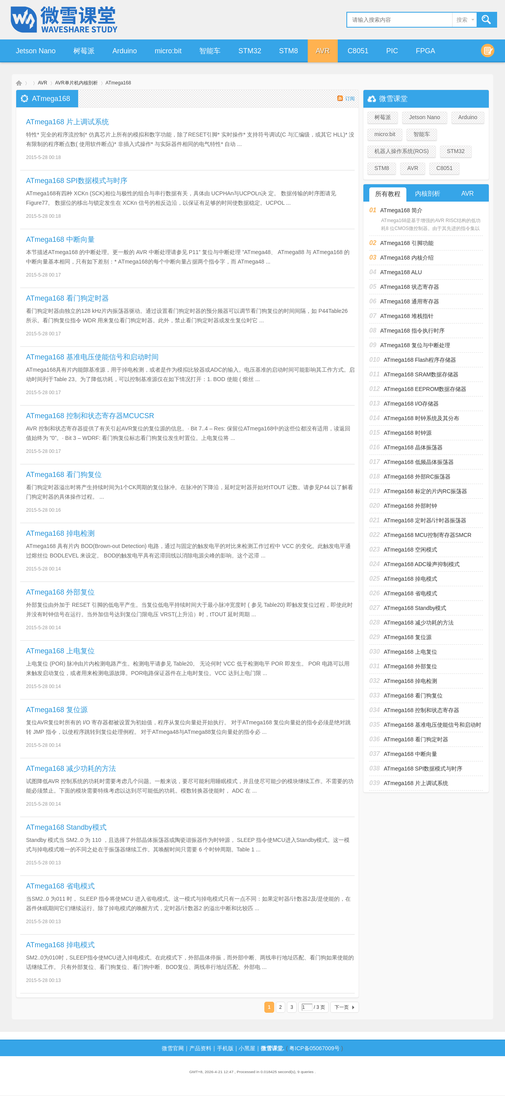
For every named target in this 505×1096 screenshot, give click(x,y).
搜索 (462, 20)
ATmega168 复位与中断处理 (415, 345)
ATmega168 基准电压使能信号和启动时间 (92, 357)
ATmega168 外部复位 (60, 592)
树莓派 (84, 51)
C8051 (358, 51)
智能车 (210, 51)
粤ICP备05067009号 (314, 1048)
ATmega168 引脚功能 (407, 243)
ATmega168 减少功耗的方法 (71, 768)
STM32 (249, 51)
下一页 (342, 1007)
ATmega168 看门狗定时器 (67, 298)
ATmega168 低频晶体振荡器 (419, 462)
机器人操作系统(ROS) (401, 151)
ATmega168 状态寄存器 (409, 287)
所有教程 (387, 194)
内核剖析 (427, 193)
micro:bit (168, 51)
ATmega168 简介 (401, 210)
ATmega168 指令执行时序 (412, 330)
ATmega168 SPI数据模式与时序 (76, 181)
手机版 (225, 1048)
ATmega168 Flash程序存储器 (420, 360)
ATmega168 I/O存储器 (411, 403)
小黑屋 (247, 1048)
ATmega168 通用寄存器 (409, 301)
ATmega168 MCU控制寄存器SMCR (427, 535)
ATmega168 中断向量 (60, 239)
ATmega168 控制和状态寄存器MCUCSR (90, 416)
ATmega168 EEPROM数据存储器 (425, 389)
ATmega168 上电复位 (60, 651)
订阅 (350, 98)
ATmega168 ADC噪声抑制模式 (422, 564)
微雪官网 (173, 1048)
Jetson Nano (36, 51)
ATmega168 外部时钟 (410, 506)
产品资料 (200, 1048)
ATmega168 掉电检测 (60, 533)
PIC (392, 51)
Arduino (124, 51)
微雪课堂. (272, 1048)
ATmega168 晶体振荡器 (413, 447)
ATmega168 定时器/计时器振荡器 (425, 520)
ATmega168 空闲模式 (410, 549)
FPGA (425, 51)
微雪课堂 (19, 83)
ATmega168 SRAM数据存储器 (421, 374)
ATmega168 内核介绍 (407, 257)
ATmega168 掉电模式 (60, 945)
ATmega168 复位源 (57, 710)
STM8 (288, 51)
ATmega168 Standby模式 (66, 827)
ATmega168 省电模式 (60, 886)
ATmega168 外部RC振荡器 (417, 476)
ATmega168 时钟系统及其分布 (421, 418)
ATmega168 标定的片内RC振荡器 (425, 491)
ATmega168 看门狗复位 (64, 475)
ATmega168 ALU (401, 272)
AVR (323, 51)
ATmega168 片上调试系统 (67, 122)
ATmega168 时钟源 (408, 433)
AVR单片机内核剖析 (76, 83)
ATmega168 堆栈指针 (407, 316)
